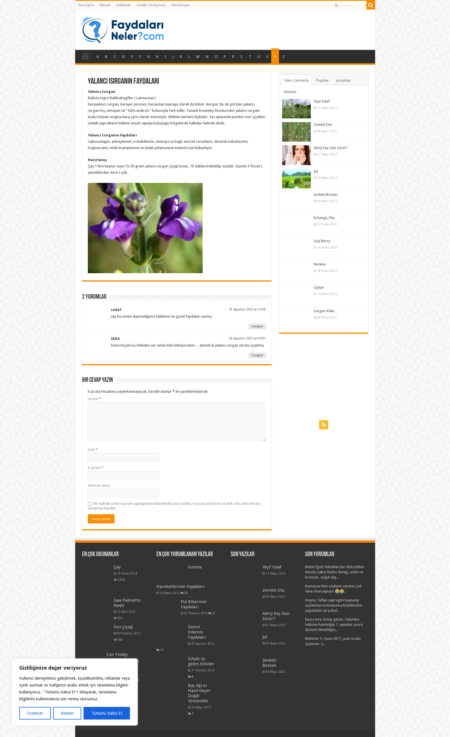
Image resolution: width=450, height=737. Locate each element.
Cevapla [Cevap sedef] (257, 326)
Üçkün (319, 287)
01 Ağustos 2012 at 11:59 (247, 309)
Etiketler (290, 92)
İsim (93, 449)
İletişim (105, 5)
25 (186, 593)
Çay (117, 567)
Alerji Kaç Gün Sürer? (331, 148)
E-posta (95, 468)
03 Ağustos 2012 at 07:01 (247, 338)
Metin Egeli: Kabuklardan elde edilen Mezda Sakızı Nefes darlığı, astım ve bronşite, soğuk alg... (334, 572)
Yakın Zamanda (296, 80)
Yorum (94, 399)
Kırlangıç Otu (324, 218)
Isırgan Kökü (324, 311)
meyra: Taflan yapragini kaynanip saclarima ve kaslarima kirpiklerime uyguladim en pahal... (333, 605)
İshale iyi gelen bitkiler (201, 661)
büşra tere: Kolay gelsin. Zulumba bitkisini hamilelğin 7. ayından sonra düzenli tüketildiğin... (334, 624)
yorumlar (343, 80)
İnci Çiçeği (123, 627)
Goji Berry (322, 241)
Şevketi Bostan (326, 194)
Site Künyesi (180, 5)
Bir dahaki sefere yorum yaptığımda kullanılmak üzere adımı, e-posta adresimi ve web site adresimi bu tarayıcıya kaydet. (174, 505)
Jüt (316, 171)
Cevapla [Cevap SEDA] (257, 355)
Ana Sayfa (86, 5)
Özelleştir (35, 713)
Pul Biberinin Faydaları (193, 604)
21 (214, 613)
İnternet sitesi (99, 485)
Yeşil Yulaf (322, 101)
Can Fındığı (117, 654)
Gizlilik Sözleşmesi (151, 5)
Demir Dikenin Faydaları (197, 632)
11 (162, 650)
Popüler (322, 80)
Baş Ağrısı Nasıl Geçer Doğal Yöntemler (199, 693)
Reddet (67, 713)
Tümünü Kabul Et (107, 713)
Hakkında (123, 5)
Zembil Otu (323, 124)
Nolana (319, 264)
